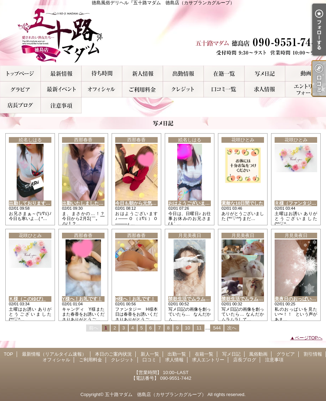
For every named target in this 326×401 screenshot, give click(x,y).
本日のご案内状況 (102, 73)
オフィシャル (102, 89)
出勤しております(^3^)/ (33, 203)
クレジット (183, 89)
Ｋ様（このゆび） (27, 298)
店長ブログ (20, 105)
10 (187, 328)
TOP (20, 73)
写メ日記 (264, 73)
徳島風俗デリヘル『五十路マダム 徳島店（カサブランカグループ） (163, 35)
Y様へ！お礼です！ (82, 298)
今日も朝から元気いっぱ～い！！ (149, 203)
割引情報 (61, 89)
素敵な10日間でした (242, 203)
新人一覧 (142, 73)
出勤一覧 (183, 73)
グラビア (20, 89)
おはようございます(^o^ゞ (196, 203)
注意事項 (61, 105)
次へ (231, 328)
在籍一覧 (224, 73)
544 (217, 328)
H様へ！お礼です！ (135, 298)
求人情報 (264, 89)
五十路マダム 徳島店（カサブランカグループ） (155, 394)
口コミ (224, 89)
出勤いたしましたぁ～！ (87, 203)
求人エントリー (305, 89)
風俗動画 (305, 73)
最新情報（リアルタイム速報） (61, 73)
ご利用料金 (142, 89)
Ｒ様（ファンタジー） (298, 203)
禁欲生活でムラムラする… (196, 298)
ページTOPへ (309, 337)
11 (198, 328)
